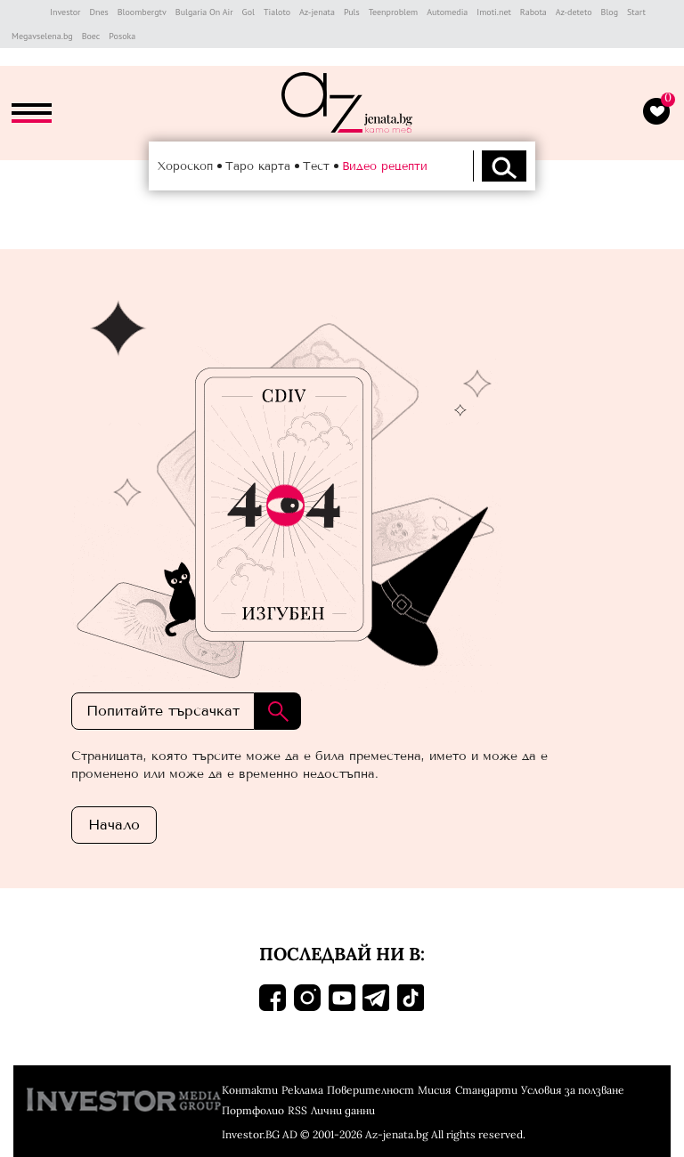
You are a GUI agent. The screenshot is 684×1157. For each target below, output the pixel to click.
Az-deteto (574, 12)
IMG (26, 12)
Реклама (302, 1089)
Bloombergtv (142, 12)
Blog (610, 12)
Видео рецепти (385, 166)
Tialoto (277, 12)
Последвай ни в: (342, 954)
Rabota (533, 12)
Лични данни (343, 1110)
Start (636, 12)
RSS (297, 1110)
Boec (91, 36)
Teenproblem (393, 12)
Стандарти (486, 1089)
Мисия (435, 1089)
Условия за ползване (572, 1089)
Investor (65, 12)
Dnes (98, 12)
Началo (114, 824)
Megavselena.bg (42, 36)
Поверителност (370, 1089)
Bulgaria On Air (204, 12)
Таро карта (257, 166)
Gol (248, 12)
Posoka (122, 36)
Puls (352, 12)
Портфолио (253, 1110)
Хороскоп (185, 166)
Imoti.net (493, 12)
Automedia (447, 12)
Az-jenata (317, 12)
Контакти (250, 1089)
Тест (316, 166)
